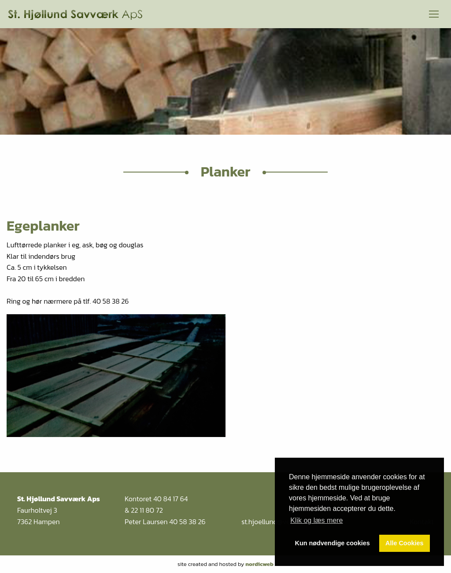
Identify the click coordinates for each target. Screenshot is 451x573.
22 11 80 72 (147, 510)
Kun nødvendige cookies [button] (332, 543)
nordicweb (259, 564)
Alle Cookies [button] (404, 543)
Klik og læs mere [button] (316, 520)
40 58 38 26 (187, 521)
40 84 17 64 (170, 498)
